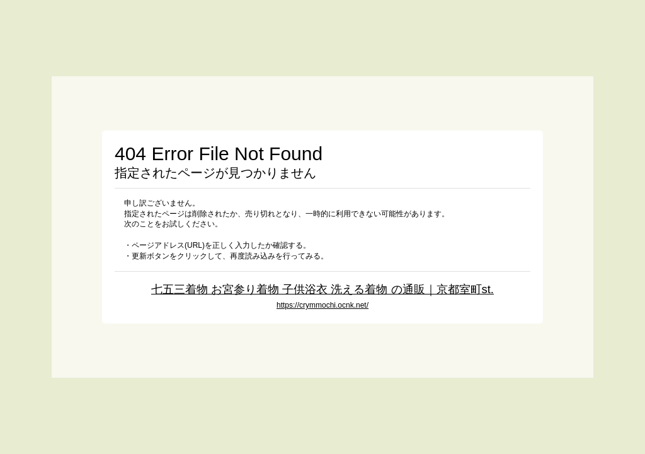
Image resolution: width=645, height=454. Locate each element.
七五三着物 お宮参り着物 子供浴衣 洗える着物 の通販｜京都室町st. (322, 289)
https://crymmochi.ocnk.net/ (322, 305)
